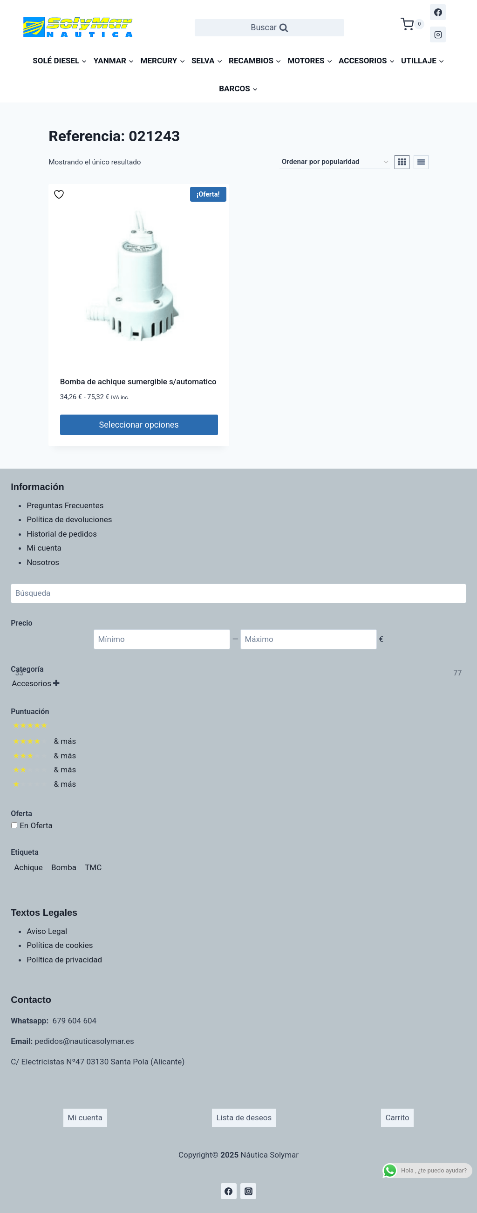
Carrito (397, 1117)
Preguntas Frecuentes (65, 505)
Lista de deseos (244, 1117)
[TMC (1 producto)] (93, 867)
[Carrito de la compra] (412, 23)
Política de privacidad (64, 959)
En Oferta (36, 825)
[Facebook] (438, 12)
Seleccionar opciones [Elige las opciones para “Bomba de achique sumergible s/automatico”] (139, 424)
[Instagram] (438, 34)
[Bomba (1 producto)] (64, 867)
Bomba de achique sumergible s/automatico (138, 381)
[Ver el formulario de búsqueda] (269, 27)
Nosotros (43, 562)
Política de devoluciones (69, 519)
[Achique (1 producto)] (28, 867)
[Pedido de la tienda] (334, 162)
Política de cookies (60, 945)
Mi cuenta (44, 547)
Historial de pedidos (62, 533)
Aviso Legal (47, 931)
